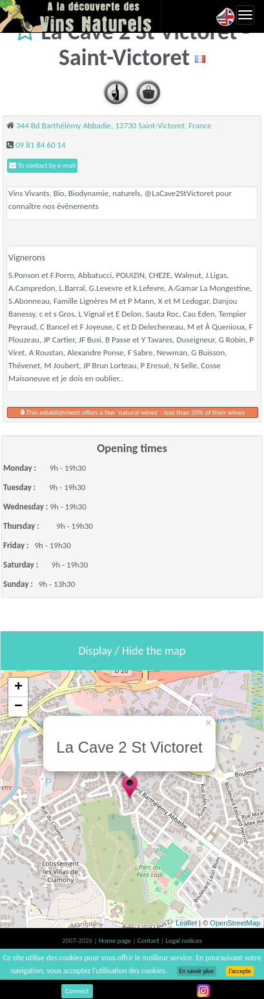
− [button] (18, 707)
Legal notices (184, 940)
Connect (77, 991)
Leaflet (186, 923)
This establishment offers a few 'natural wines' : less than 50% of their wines (133, 412)
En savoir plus (196, 971)
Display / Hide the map (131, 651)
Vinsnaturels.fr (80, 16)
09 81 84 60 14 (40, 145)
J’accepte (239, 971)
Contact (149, 940)
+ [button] (18, 687)
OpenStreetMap (235, 923)
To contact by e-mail (42, 165)
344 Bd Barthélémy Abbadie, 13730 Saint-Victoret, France (114, 125)
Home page (116, 940)
